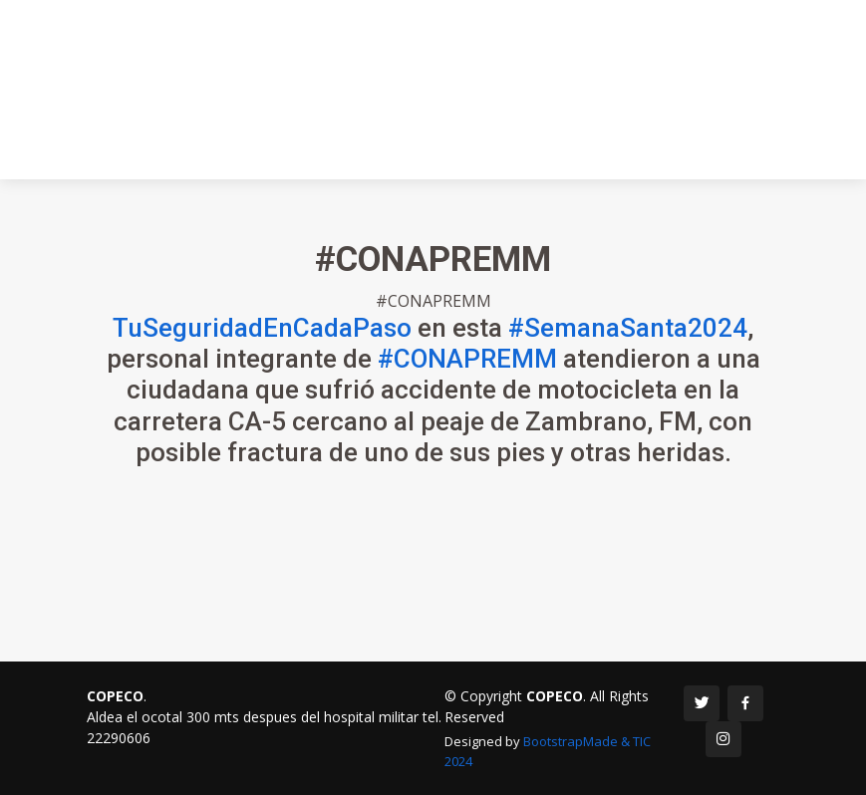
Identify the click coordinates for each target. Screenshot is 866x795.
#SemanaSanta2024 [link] (627, 336)
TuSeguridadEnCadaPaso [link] (262, 336)
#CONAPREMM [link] (467, 367)
